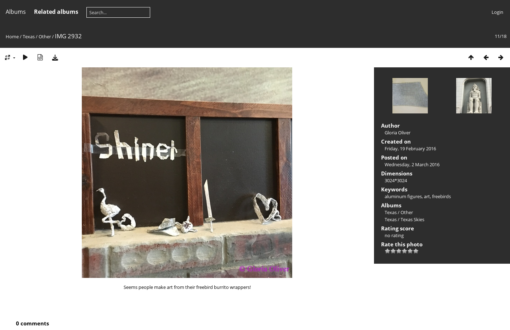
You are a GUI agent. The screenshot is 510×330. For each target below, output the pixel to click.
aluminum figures (403, 196)
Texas (29, 36)
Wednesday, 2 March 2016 (412, 164)
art (427, 196)
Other (45, 36)
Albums (16, 12)
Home (12, 36)
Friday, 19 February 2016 (410, 148)
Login (497, 12)
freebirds (441, 196)
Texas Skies (412, 219)
